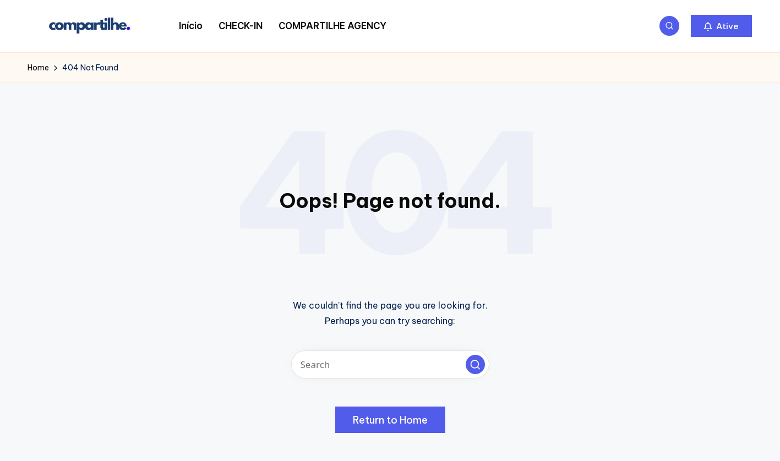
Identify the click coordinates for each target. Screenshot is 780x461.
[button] (721, 25)
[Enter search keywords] (390, 364)
